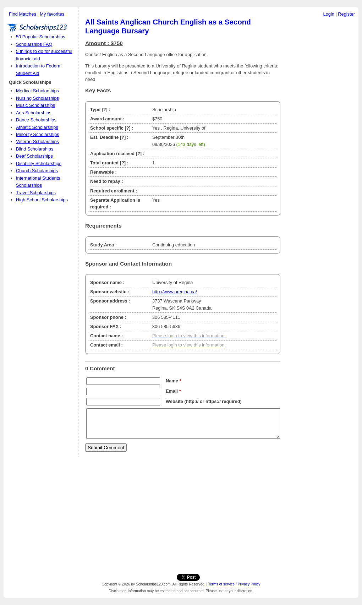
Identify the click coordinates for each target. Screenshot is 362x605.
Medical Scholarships (37, 90)
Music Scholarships (35, 105)
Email (173, 391)
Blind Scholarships (34, 149)
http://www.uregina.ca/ (174, 291)
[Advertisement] (321, 127)
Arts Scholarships (33, 112)
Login (328, 14)
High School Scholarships (42, 199)
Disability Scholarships (38, 163)
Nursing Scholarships (37, 98)
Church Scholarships (37, 170)
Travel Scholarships (36, 192)
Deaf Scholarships (34, 156)
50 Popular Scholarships (40, 36)
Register (346, 14)
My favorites (52, 14)
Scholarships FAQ (34, 44)
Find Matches (22, 14)
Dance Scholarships (36, 119)
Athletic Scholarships (37, 127)
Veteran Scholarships (37, 141)
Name (173, 380)
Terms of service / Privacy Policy (234, 584)
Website (174, 401)
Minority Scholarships (37, 134)
